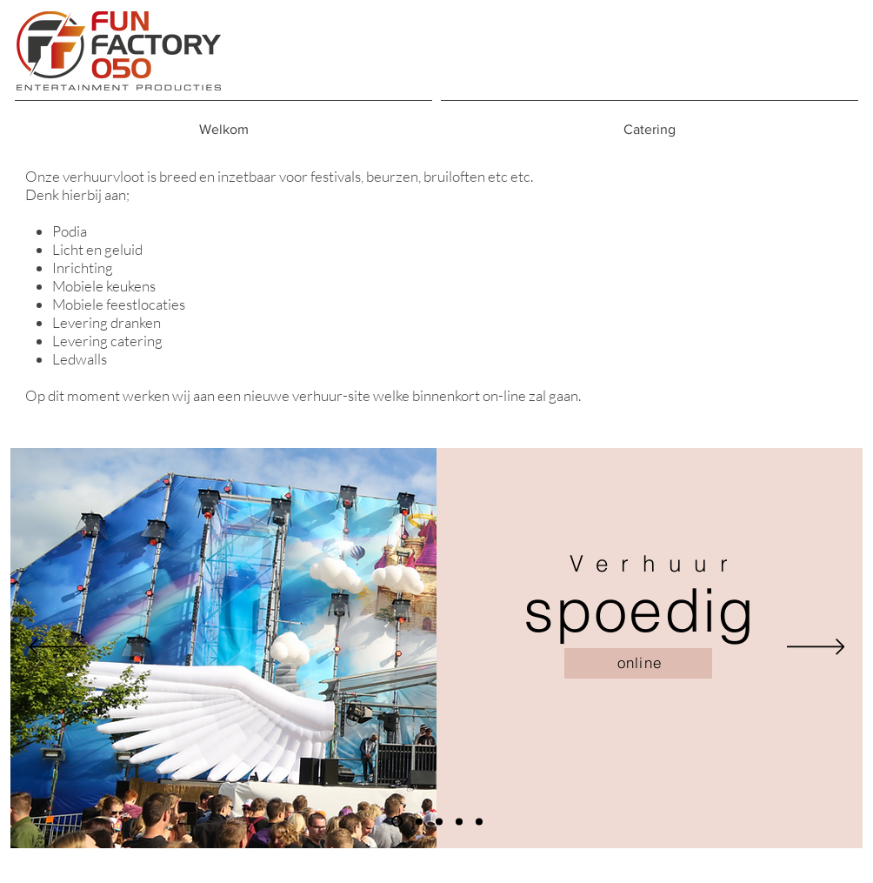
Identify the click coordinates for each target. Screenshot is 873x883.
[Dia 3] (439, 821)
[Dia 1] (397, 821)
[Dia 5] (479, 821)
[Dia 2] (419, 821)
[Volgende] (816, 648)
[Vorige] (58, 648)
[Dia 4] (459, 821)
